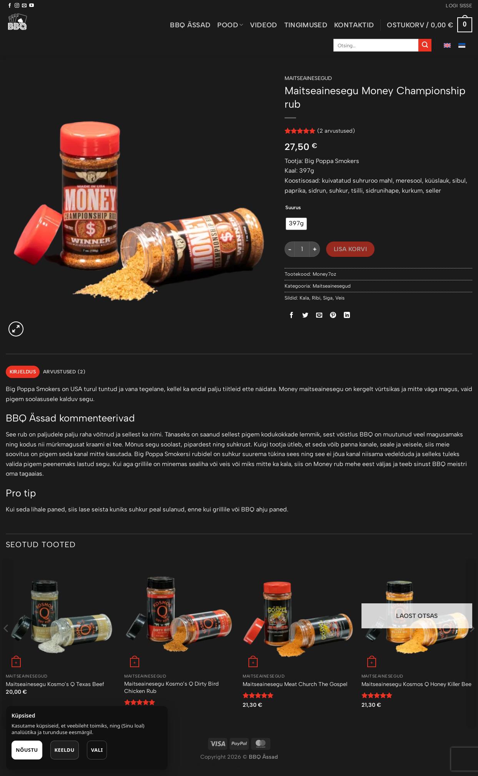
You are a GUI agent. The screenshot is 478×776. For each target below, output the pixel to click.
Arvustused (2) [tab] (64, 372)
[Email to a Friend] (319, 315)
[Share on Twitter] (305, 315)
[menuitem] (447, 45)
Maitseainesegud (308, 78)
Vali (97, 749)
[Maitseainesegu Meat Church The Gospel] (298, 614)
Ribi (316, 298)
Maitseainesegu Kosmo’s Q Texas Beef (55, 684)
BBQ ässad (190, 25)
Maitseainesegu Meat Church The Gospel (295, 684)
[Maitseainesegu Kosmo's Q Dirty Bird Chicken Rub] (179, 614)
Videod (263, 25)
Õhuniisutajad (262, 765)
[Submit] (424, 45)
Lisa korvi (350, 249)
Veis (340, 298)
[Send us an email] (24, 5)
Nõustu (27, 749)
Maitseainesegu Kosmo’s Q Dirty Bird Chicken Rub (171, 687)
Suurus (293, 207)
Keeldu (65, 749)
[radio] (296, 224)
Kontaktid (354, 25)
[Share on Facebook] (291, 315)
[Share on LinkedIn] (347, 315)
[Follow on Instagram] (17, 5)
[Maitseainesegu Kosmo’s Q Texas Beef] (61, 614)
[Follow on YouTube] (31, 5)
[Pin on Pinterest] (333, 315)
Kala (304, 298)
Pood (230, 25)
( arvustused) (336, 130)
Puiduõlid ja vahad (220, 765)
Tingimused (306, 25)
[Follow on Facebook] (9, 5)
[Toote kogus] (302, 249)
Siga (328, 298)
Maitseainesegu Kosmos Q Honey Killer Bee (416, 684)
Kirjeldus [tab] (23, 372)
